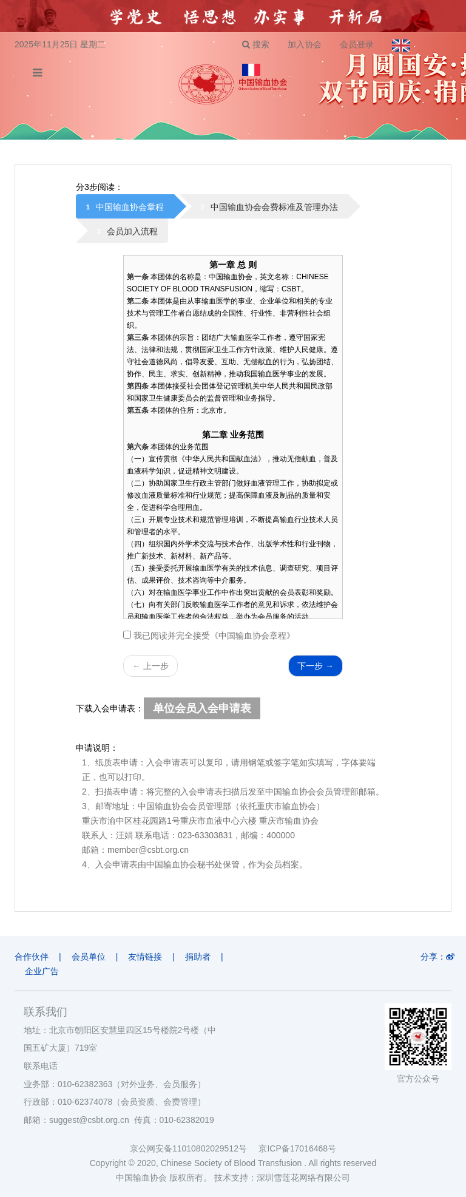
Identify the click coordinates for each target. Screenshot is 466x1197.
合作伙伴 (32, 956)
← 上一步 (150, 666)
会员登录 (357, 44)
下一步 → (315, 666)
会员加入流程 (132, 231)
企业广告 (42, 971)
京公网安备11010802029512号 (194, 1148)
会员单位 (89, 956)
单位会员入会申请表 (202, 708)
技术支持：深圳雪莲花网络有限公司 (282, 1177)
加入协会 (305, 44)
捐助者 (198, 956)
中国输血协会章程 (130, 207)
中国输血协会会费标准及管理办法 (274, 207)
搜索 (255, 44)
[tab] (125, 206)
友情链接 (145, 956)
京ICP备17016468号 (297, 1148)
